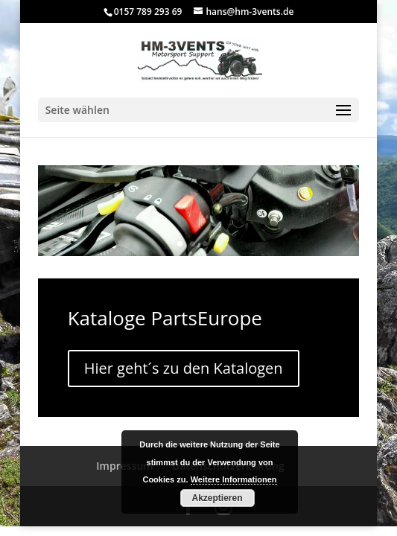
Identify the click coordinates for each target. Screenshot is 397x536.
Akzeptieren (216, 498)
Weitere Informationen (234, 479)
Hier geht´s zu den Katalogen (183, 368)
